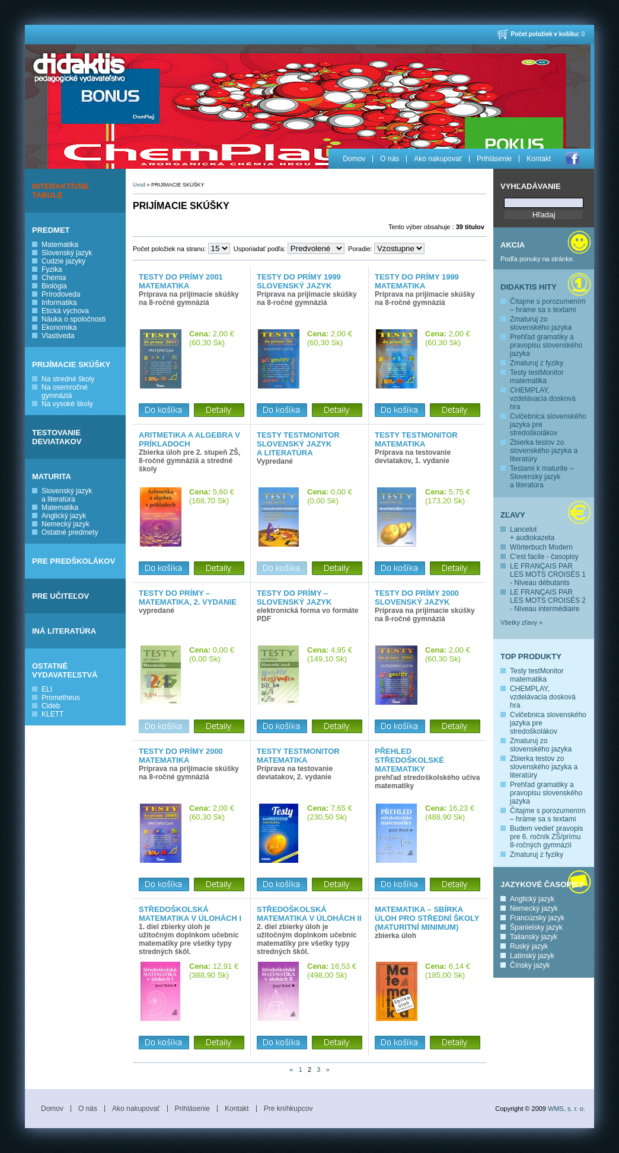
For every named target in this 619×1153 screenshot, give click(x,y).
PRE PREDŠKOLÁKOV (73, 561)
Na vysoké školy (67, 404)
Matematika (60, 244)
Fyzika (52, 269)
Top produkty (530, 656)
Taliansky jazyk (533, 937)
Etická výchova (65, 311)
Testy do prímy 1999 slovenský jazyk (299, 281)
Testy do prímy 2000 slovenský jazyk (417, 597)
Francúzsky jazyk (537, 918)
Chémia (54, 278)
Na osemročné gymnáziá (65, 391)
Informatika (59, 302)
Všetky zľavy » (521, 622)
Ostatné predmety (70, 532)
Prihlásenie (494, 158)
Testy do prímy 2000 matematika (181, 756)
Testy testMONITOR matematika (416, 439)
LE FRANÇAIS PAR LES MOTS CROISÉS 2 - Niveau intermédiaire (548, 600)
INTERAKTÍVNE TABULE (60, 191)
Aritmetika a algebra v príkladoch (189, 439)
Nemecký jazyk (66, 524)
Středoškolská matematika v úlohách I (190, 914)
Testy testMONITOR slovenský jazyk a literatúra (298, 444)
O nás (389, 158)
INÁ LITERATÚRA (64, 631)
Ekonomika (59, 327)
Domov (354, 158)
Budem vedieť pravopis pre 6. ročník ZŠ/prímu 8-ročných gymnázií (546, 836)
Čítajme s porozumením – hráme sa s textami (547, 305)
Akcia (512, 244)
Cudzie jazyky (63, 261)
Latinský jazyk (532, 956)
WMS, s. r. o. (566, 1108)
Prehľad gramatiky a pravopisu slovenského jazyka (546, 345)
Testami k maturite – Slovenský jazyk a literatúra (541, 476)
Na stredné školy (68, 379)
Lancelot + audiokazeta (532, 533)
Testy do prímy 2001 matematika (181, 281)
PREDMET (51, 230)
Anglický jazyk (64, 516)
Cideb (51, 706)
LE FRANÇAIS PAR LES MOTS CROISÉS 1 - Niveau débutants (548, 574)
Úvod (139, 185)
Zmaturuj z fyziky (536, 363)
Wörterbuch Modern (541, 547)
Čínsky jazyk (530, 965)
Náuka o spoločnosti (74, 319)
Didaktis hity (528, 286)
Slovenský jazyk (67, 253)
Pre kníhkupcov (288, 1108)
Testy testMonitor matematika (537, 376)
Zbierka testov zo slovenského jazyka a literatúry (543, 450)
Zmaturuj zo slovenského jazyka (541, 323)
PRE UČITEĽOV (60, 596)
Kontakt (539, 158)
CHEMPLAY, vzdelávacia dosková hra (543, 398)
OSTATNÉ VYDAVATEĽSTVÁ (65, 670)
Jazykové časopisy (542, 884)
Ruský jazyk (529, 946)
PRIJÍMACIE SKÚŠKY (71, 364)
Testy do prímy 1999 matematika (417, 281)
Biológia (54, 286)
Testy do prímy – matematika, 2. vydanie (188, 597)
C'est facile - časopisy (544, 557)
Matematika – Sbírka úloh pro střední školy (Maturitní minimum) (427, 918)
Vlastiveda (58, 336)
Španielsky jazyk (536, 927)
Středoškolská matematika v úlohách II (309, 914)
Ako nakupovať (438, 158)
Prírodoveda (61, 294)
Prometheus (61, 697)
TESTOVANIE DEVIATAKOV (56, 437)
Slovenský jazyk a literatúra (67, 495)
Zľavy (512, 514)
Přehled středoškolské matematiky (409, 760)
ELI (47, 689)
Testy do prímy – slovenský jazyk (294, 597)
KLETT (52, 714)
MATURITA (51, 476)
